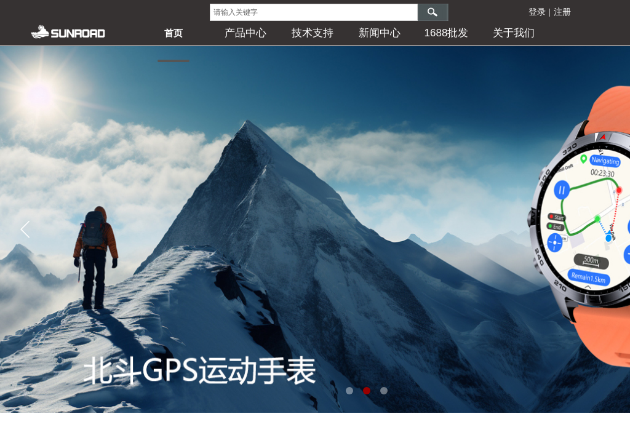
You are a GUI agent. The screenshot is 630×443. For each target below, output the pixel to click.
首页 (173, 33)
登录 (537, 12)
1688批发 (447, 33)
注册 (562, 12)
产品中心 (245, 33)
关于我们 (514, 33)
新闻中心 (380, 33)
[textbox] (314, 12)
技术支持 (312, 33)
